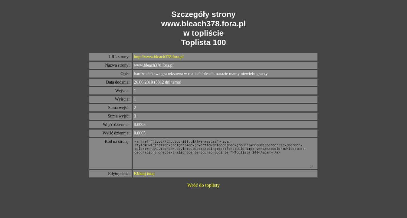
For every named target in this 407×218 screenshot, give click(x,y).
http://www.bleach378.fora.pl (159, 56)
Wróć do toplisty (203, 185)
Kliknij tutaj (144, 173)
